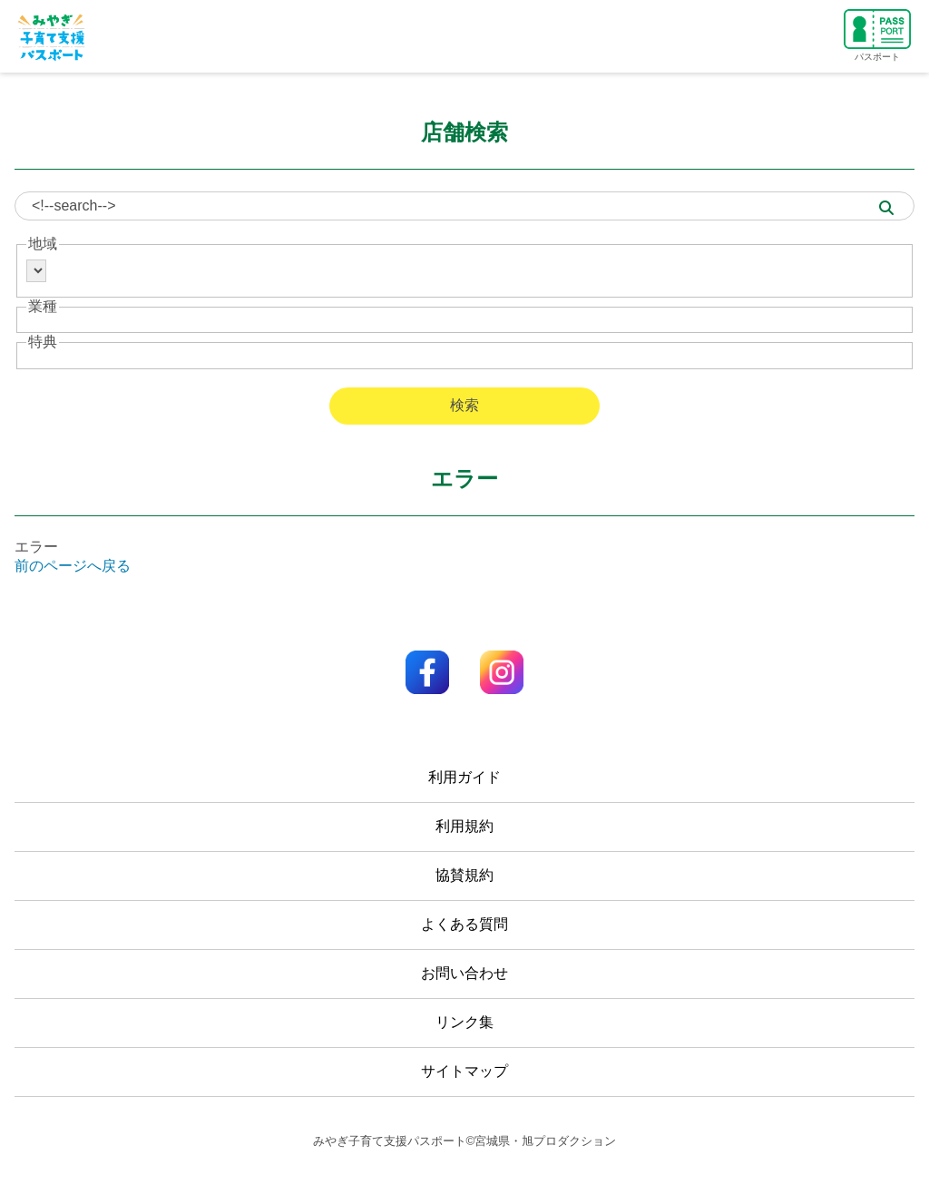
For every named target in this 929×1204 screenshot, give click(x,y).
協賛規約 (464, 875)
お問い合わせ (464, 973)
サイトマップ (464, 1071)
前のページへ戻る (73, 565)
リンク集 (464, 1022)
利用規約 (464, 826)
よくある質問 (464, 924)
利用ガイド (464, 777)
